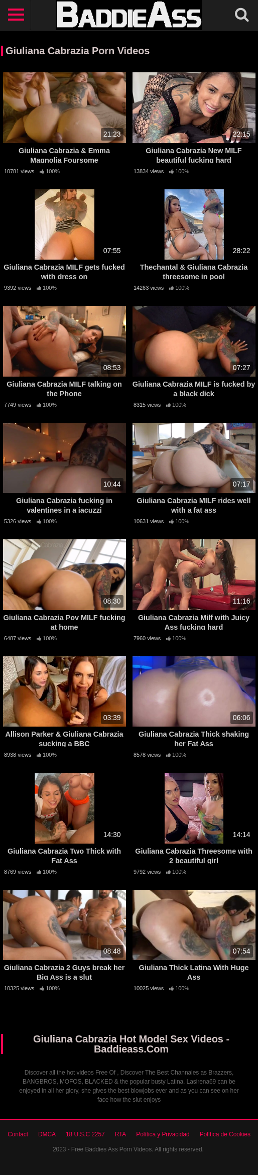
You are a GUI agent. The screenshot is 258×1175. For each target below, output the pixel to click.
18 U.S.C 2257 (85, 1134)
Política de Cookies (225, 1134)
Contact (18, 1134)
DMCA (47, 1134)
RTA (120, 1134)
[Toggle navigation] (16, 15)
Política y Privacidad (162, 1134)
